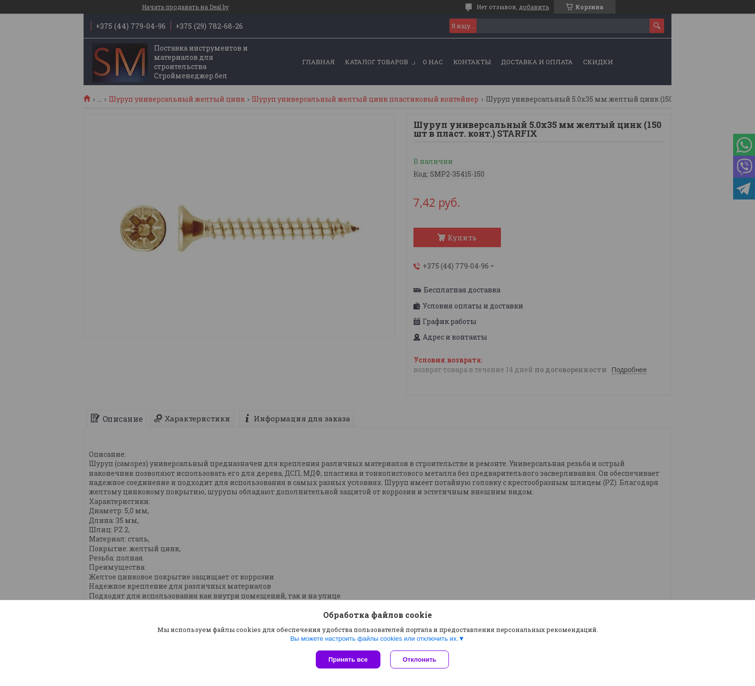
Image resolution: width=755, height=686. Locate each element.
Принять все (348, 659)
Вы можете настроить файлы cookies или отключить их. (374, 638)
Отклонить (419, 659)
